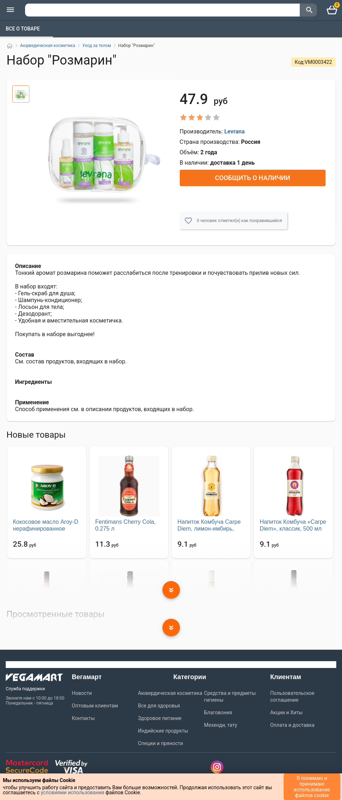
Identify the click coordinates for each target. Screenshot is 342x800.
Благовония (218, 712)
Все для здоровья (159, 706)
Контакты (83, 718)
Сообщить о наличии (252, 178)
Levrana (234, 131)
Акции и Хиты (286, 712)
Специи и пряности (160, 743)
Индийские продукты (163, 731)
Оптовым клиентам (95, 706)
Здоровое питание (159, 718)
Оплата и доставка (292, 725)
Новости (82, 693)
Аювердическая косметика (170, 693)
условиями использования (72, 792)
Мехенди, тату (220, 725)
